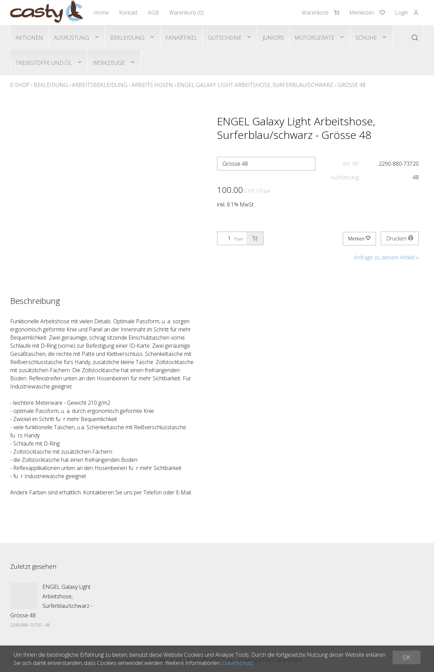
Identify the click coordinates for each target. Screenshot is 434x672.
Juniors (273, 37)
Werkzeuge (109, 63)
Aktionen (29, 37)
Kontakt (128, 12)
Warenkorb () (186, 12)
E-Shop (19, 85)
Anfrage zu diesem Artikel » (386, 257)
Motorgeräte (314, 37)
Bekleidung (127, 37)
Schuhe (366, 37)
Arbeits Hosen (152, 85)
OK (406, 657)
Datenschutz (237, 663)
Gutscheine (224, 37)
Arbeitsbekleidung (99, 85)
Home (101, 12)
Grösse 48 (351, 85)
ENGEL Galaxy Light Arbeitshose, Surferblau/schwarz (255, 85)
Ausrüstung (71, 37)
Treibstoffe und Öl (44, 63)
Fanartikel (181, 37)
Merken (359, 238)
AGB (153, 12)
